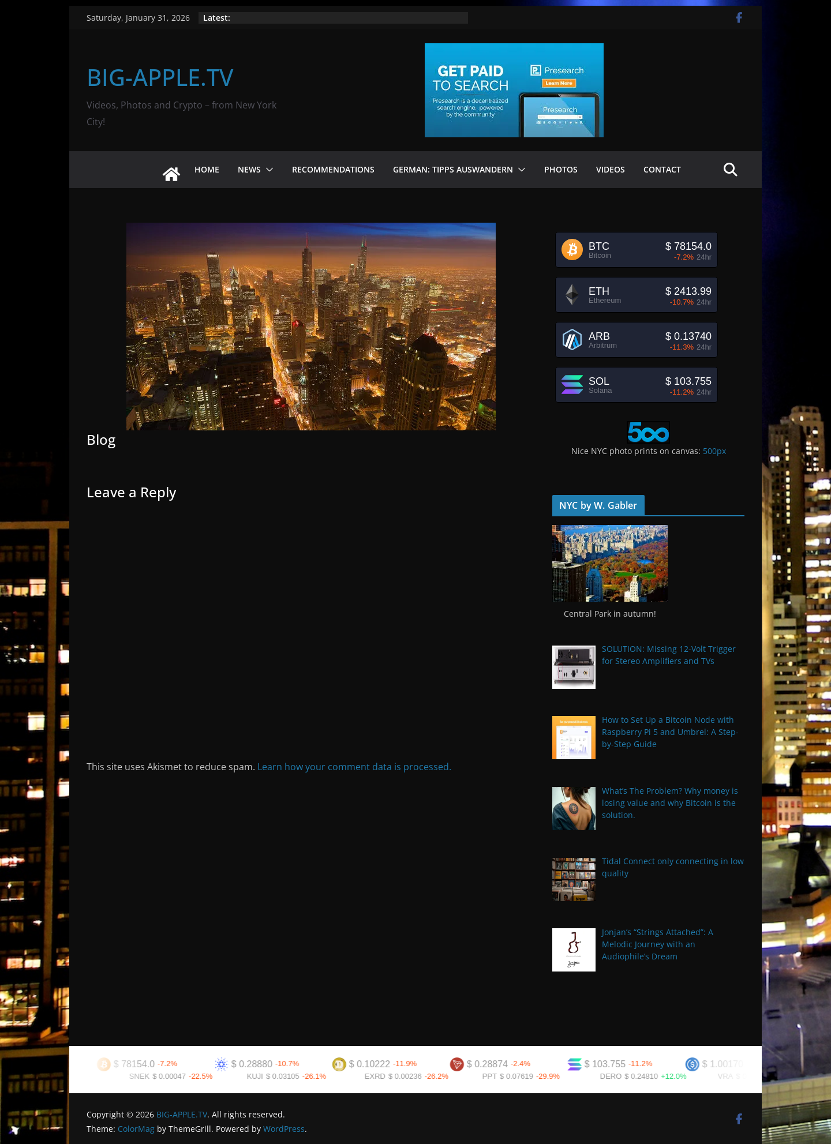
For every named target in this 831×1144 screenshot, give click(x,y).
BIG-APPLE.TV (160, 77)
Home (206, 169)
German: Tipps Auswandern (453, 169)
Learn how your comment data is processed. (354, 766)
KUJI (260, 1076)
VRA (731, 1076)
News (249, 169)
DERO (616, 1076)
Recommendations (333, 169)
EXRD (380, 1076)
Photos (561, 169)
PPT (495, 1076)
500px (714, 450)
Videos (610, 169)
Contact (662, 169)
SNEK (144, 1076)
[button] (267, 170)
